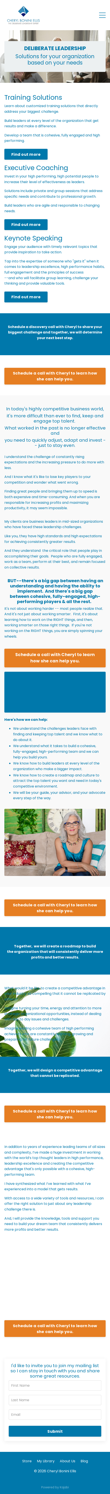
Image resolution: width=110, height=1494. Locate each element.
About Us (67, 1461)
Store (27, 1461)
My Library (46, 1461)
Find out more (26, 154)
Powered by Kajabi (55, 1487)
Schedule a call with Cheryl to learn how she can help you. (55, 376)
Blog (84, 1461)
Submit (55, 1431)
